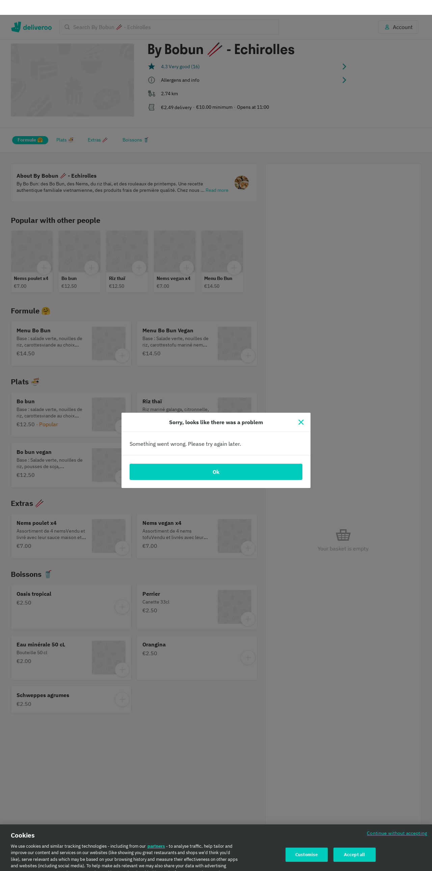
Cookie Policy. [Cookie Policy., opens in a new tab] (122, 864)
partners (156, 831)
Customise (306, 840)
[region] (216, 840)
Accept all (354, 840)
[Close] (301, 407)
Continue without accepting (397, 818)
